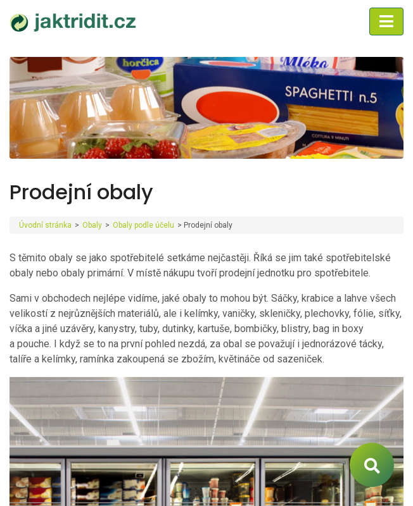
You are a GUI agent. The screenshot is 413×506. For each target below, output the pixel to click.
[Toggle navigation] (386, 21)
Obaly (92, 225)
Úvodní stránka (45, 225)
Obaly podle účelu (143, 225)
